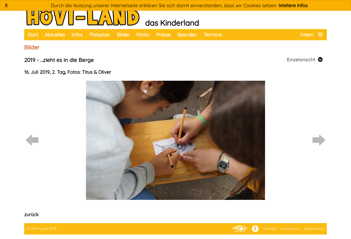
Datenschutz (314, 228)
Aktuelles (55, 35)
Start (33, 35)
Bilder (123, 35)
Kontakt (269, 228)
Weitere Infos (293, 5)
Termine (213, 35)
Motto (142, 35)
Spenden (187, 35)
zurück (31, 214)
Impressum (290, 228)
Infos (77, 35)
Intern (307, 35)
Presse (163, 35)
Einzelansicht (305, 59)
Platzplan (99, 35)
